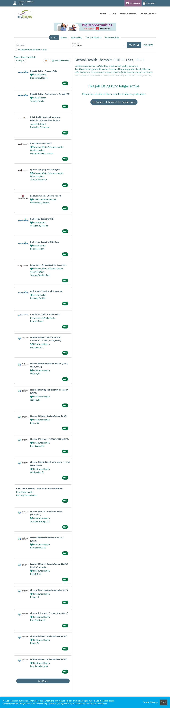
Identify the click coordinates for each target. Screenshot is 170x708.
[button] (148, 45)
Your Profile (128, 13)
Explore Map (76, 37)
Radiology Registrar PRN (42, 218)
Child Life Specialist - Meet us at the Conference (39, 488)
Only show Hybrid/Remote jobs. (32, 49)
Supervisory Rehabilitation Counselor (48, 265)
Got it (163, 702)
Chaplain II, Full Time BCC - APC (45, 314)
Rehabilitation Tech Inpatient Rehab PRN (50, 94)
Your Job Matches (93, 37)
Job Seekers (133, 3)
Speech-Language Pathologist (45, 169)
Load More (43, 681)
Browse (63, 37)
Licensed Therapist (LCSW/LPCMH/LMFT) (49, 439)
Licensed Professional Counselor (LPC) (49, 590)
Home (103, 13)
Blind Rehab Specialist (41, 143)
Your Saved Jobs (112, 37)
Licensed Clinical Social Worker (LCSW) (48, 416)
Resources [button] (147, 13)
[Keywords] (43, 45)
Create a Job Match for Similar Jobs (114, 102)
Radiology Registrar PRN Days (44, 242)
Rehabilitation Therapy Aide (43, 71)
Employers (149, 3)
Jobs (113, 13)
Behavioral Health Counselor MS (45, 195)
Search (54, 37)
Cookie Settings (150, 702)
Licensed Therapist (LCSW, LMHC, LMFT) (49, 613)
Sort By (19, 60)
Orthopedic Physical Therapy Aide (46, 291)
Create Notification (60, 60)
